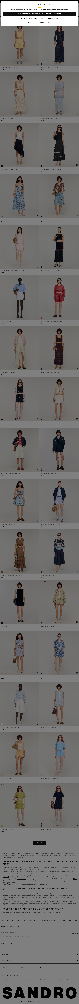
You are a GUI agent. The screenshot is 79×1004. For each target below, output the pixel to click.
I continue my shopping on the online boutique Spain (39, 18)
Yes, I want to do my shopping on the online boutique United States (39, 14)
